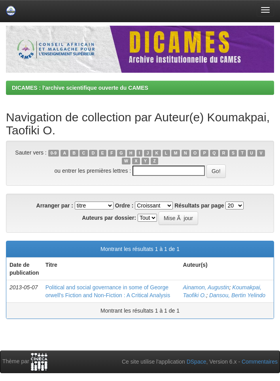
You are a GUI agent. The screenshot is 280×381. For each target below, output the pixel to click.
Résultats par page (199, 205)
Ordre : (124, 205)
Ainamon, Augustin (206, 287)
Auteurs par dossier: (109, 218)
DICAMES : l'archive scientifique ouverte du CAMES (80, 88)
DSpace (196, 361)
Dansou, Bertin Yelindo (237, 295)
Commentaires (260, 361)
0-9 (54, 153)
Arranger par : (54, 205)
